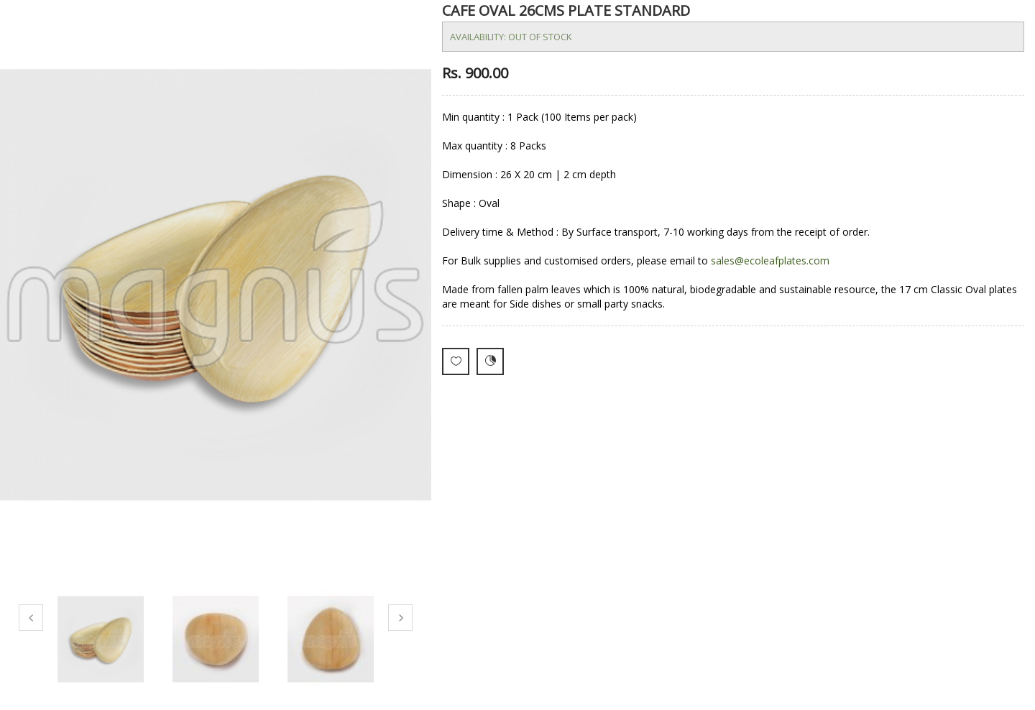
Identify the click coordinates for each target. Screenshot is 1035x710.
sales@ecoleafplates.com (770, 260)
